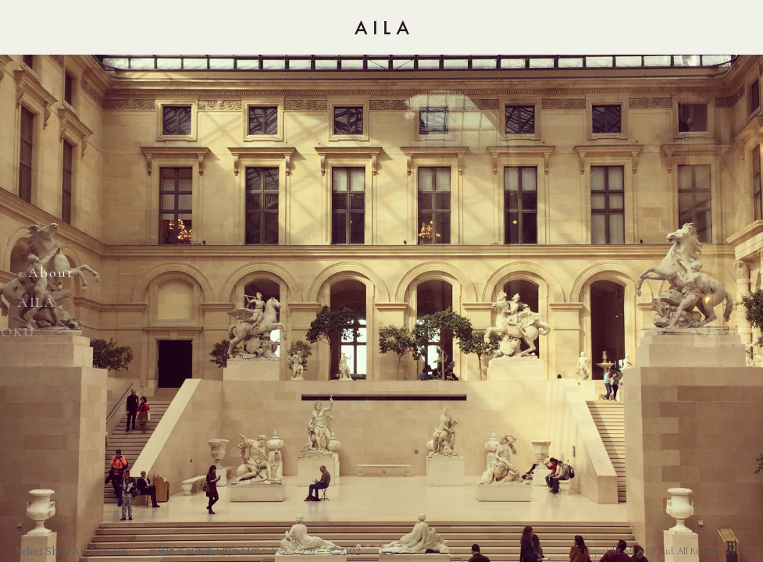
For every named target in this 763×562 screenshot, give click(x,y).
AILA (25, 302)
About (47, 272)
